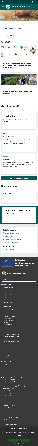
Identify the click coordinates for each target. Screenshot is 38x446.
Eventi (5, 367)
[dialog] (19, 436)
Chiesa (5, 113)
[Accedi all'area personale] (32, 2)
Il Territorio (7, 193)
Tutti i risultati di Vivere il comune (19, 178)
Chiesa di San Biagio (9, 116)
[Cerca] (35, 7)
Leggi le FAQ (7, 407)
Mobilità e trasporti (8, 324)
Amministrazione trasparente (11, 417)
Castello (5, 156)
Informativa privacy (9, 419)
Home (5, 28)
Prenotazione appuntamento (11, 403)
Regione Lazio (5, 2)
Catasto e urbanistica (9, 320)
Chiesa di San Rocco (9, 137)
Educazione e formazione (10, 332)
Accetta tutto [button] (13, 440)
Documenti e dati (8, 302)
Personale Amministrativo (10, 300)
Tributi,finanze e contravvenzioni (12, 337)
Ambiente (6, 339)
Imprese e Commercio (9, 316)
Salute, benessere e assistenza (11, 341)
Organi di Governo (8, 288)
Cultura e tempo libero (9, 312)
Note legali (6, 422)
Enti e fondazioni (8, 295)
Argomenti (11, 28)
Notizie (5, 60)
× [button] (36, 428)
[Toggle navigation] (3, 6)
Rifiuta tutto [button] (25, 440)
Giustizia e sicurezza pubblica (11, 334)
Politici (5, 297)
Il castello (6, 159)
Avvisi (5, 358)
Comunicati (6, 355)
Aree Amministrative (9, 290)
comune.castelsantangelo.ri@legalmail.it (14, 385)
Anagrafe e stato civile (9, 309)
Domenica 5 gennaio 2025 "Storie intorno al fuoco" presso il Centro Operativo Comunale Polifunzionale (17, 65)
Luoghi (5, 364)
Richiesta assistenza (9, 410)
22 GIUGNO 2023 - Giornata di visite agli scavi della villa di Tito (17, 92)
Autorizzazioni (7, 344)
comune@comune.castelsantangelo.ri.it (14, 387)
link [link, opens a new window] (33, 437)
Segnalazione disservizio (10, 405)
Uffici (5, 292)
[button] (19, 443)
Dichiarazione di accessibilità (11, 424)
